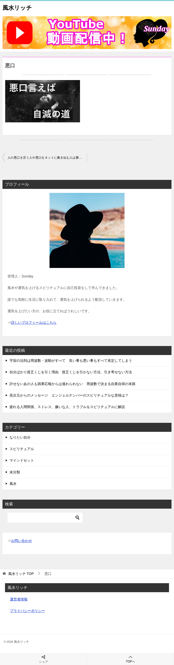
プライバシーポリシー (27, 611)
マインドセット (22, 460)
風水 (13, 484)
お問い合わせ (21, 541)
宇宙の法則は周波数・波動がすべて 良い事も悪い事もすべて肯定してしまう (71, 361)
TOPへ (130, 659)
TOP (21, 574)
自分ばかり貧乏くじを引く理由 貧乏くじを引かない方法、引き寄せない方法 (71, 372)
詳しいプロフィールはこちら (33, 322)
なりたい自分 (20, 437)
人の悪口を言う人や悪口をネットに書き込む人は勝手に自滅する (47, 157)
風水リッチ (17, 7)
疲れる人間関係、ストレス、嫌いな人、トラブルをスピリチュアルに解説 (67, 407)
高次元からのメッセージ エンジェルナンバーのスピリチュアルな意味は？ (69, 395)
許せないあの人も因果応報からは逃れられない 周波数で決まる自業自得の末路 (73, 384)
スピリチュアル (22, 449)
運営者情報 (19, 599)
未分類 (15, 472)
